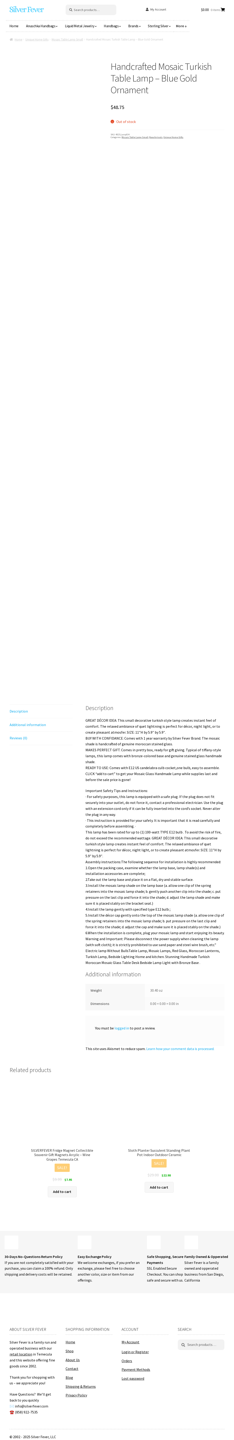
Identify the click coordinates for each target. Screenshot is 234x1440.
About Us (73, 1360)
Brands (133, 26)
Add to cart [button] (62, 1191)
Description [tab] (19, 711)
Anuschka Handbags (41, 26)
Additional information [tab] (28, 724)
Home (14, 26)
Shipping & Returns (81, 1386)
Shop (70, 1351)
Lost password (133, 1378)
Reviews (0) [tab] (18, 738)
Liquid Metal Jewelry (79, 26)
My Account (158, 9)
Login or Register (135, 1352)
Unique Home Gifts (36, 39)
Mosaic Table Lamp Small (67, 39)
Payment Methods (136, 1369)
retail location (21, 1354)
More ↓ (181, 26)
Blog (69, 1377)
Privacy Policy (76, 1395)
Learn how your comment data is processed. (180, 1048)
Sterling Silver (158, 26)
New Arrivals (155, 137)
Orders (127, 1360)
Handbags (111, 26)
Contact (72, 1368)
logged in (121, 1028)
